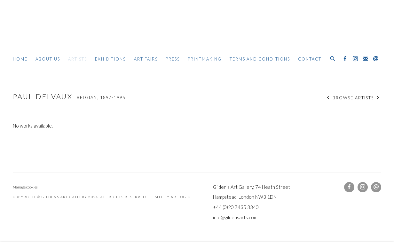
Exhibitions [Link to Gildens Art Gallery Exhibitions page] (110, 59)
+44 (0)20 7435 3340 (236, 207)
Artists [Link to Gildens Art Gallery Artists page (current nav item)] (77, 59)
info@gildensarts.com (235, 217)
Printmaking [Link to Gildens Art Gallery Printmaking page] (205, 59)
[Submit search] (333, 58)
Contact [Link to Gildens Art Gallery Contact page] (309, 59)
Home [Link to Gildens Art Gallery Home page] (20, 59)
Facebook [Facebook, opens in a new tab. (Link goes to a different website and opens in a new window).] (345, 59)
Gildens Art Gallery (32, 31)
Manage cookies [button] (25, 187)
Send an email (376, 59)
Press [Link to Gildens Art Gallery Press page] (173, 59)
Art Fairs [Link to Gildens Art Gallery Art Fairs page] (146, 59)
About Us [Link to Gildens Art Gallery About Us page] (47, 59)
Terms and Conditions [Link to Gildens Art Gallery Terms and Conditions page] (260, 59)
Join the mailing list (365, 59)
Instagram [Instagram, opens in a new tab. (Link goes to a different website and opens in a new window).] (355, 59)
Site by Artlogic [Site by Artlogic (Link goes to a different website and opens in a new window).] (173, 197)
